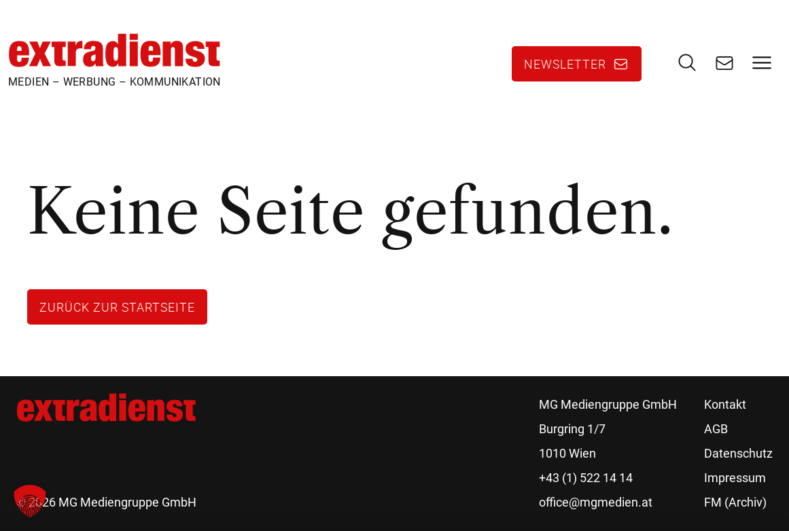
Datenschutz (738, 453)
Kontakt (725, 404)
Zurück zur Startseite (117, 307)
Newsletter (565, 64)
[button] (30, 501)
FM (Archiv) (735, 502)
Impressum (735, 478)
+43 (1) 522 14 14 (586, 478)
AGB (716, 429)
